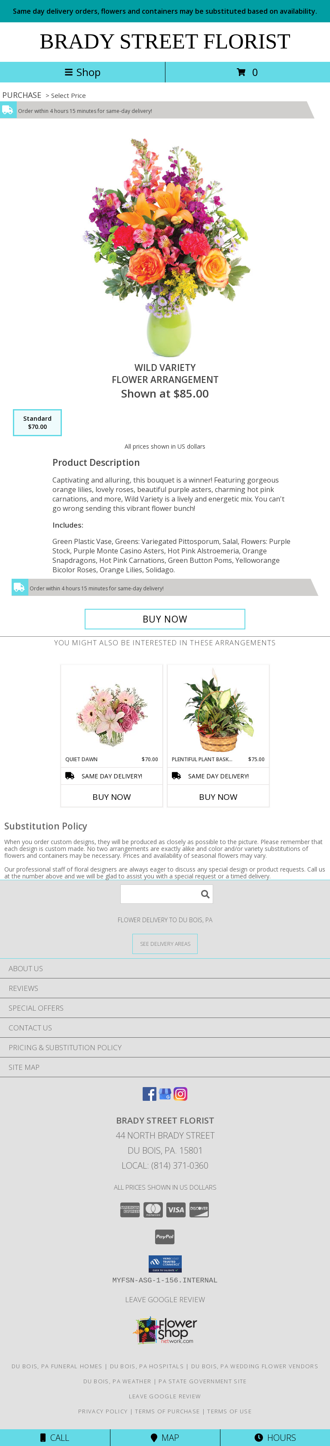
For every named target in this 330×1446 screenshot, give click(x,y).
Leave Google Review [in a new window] (165, 1299)
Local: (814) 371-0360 (165, 1165)
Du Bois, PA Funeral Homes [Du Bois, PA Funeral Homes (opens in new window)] (57, 1366)
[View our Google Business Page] (165, 1098)
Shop (82, 72)
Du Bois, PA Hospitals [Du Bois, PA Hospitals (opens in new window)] (147, 1366)
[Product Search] (166, 894)
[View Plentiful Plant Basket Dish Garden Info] (218, 710)
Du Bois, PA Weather (117, 1381)
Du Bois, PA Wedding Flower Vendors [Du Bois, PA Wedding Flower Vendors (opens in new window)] (254, 1366)
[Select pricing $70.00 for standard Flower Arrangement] (37, 422)
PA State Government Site (203, 1381)
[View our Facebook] (149, 1098)
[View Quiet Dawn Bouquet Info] (112, 710)
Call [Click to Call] (54, 1437)
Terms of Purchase (167, 1411)
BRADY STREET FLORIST (165, 41)
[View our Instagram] (180, 1098)
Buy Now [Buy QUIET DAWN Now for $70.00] (111, 796)
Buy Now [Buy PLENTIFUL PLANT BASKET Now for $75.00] (218, 796)
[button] (165, 1264)
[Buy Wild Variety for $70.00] (165, 619)
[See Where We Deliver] (165, 943)
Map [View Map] (165, 1437)
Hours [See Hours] (275, 1437)
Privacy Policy (103, 1411)
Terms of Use (229, 1411)
